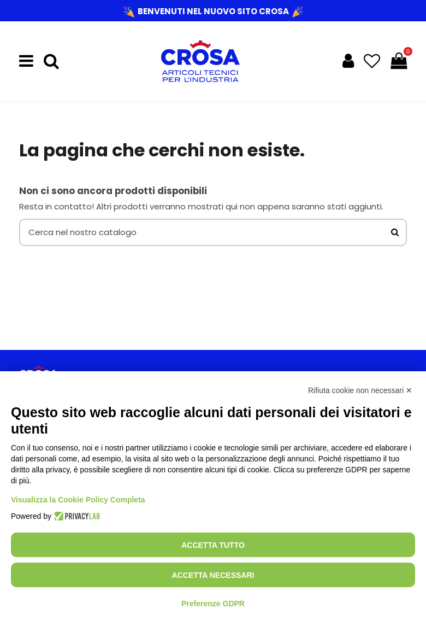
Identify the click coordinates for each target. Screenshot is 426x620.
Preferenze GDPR (213, 603)
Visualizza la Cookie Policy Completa (78, 499)
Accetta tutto (213, 545)
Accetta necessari (213, 575)
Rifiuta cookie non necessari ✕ (360, 390)
